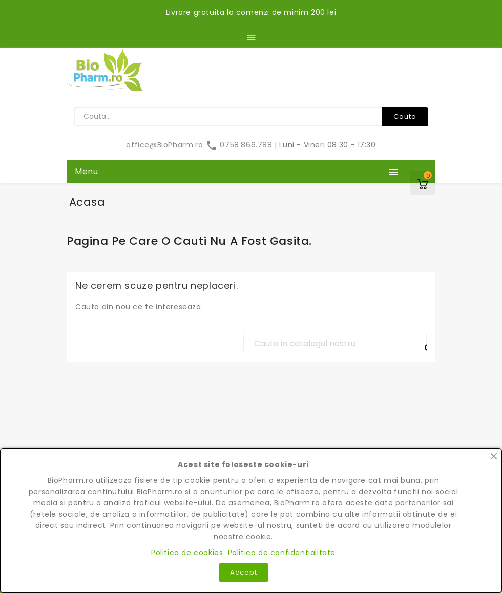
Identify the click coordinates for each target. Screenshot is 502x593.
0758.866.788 (240, 145)
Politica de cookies (187, 552)
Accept (243, 572)
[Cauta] (335, 343)
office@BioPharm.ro (165, 145)
